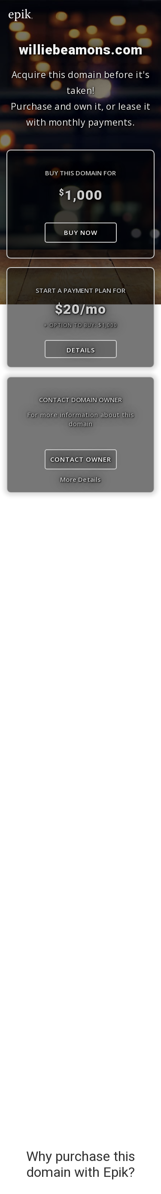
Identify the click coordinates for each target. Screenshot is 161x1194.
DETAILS (81, 350)
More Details (80, 479)
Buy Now (80, 232)
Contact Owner (80, 459)
